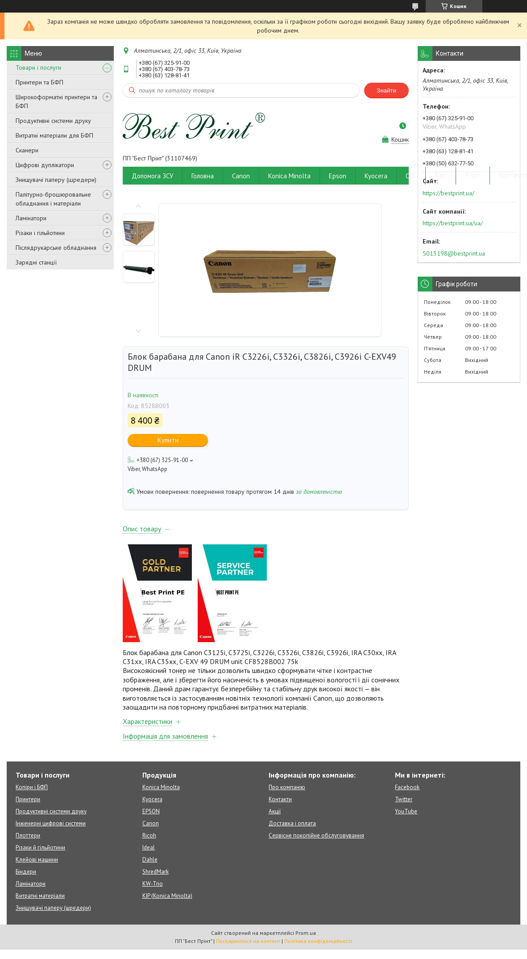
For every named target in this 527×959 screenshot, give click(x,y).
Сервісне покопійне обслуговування (316, 835)
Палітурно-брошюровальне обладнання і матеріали (53, 198)
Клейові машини (37, 859)
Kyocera (376, 175)
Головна (202, 175)
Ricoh (473, 175)
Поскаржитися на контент (248, 941)
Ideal (148, 847)
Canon (241, 175)
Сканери (27, 150)
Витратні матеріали (40, 896)
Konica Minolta (289, 175)
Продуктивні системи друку (53, 121)
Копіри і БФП (32, 787)
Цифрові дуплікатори (45, 165)
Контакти (280, 799)
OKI (411, 175)
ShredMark (155, 871)
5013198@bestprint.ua (454, 253)
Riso (441, 175)
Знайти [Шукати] (386, 90)
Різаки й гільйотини (40, 847)
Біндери (26, 871)
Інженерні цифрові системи (51, 823)
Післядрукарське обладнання (56, 248)
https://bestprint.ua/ (448, 193)
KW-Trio (152, 883)
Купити (168, 440)
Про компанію (287, 787)
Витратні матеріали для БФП (54, 135)
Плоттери (28, 835)
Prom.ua (305, 933)
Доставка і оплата (292, 823)
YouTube (406, 811)
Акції (275, 811)
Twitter (403, 799)
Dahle (150, 859)
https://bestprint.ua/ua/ (453, 223)
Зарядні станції (36, 262)
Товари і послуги (38, 67)
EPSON (151, 811)
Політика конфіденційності (318, 941)
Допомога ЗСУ (152, 175)
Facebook (407, 787)
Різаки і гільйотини (40, 233)
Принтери (28, 799)
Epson (337, 175)
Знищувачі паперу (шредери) (56, 180)
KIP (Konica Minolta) (167, 896)
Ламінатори (31, 218)
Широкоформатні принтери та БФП (56, 101)
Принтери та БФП (39, 82)
